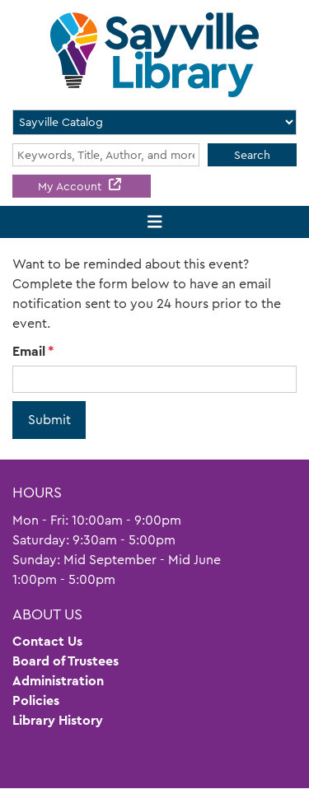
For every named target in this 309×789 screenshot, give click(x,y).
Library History (57, 720)
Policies (35, 700)
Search (252, 155)
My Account (71, 186)
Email (28, 351)
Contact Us (47, 641)
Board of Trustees (65, 660)
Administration (58, 680)
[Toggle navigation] (154, 222)
